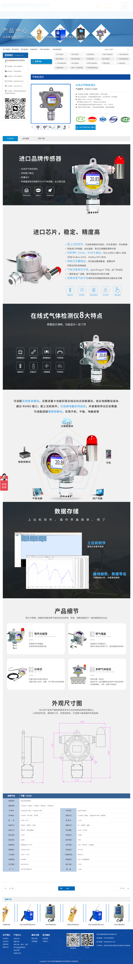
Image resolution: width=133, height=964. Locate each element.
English (95, 15)
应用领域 (46, 15)
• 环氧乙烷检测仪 (91, 63)
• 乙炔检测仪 (121, 63)
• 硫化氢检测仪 (75, 59)
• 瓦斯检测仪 (59, 67)
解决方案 (58, 15)
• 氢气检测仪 (75, 63)
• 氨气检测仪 (75, 54)
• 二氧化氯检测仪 (122, 59)
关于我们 (21, 15)
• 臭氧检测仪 (90, 54)
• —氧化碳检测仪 (122, 54)
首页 (8, 15)
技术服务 (70, 15)
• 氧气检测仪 (59, 54)
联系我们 (83, 15)
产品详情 (10, 138)
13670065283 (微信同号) (85, 128)
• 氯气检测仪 (106, 59)
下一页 (122, 888)
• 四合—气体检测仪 (77, 67)
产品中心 (33, 15)
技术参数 (25, 138)
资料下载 (41, 138)
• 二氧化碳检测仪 (60, 63)
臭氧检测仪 (34, 49)
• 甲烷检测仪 (90, 59)
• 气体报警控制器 (91, 67)
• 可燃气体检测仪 (107, 54)
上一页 (11, 888)
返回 (67, 888)
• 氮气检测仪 (59, 59)
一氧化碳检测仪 (57, 49)
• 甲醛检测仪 (106, 63)
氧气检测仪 (15, 49)
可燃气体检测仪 (44, 49)
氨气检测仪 (24, 49)
